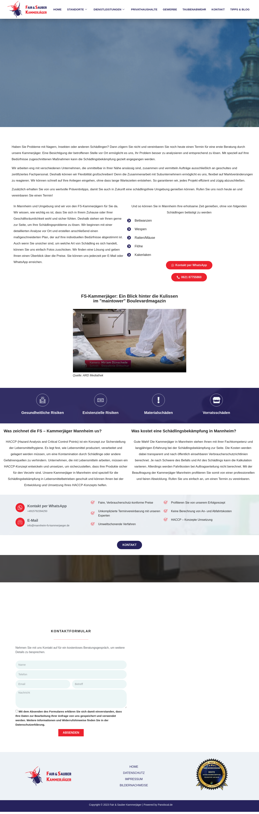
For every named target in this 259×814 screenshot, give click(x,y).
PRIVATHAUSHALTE (144, 9)
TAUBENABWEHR (194, 9)
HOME (57, 9)
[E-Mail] (20, 522)
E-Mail (32, 521)
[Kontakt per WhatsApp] (20, 508)
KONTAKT (218, 9)
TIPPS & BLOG (240, 9)
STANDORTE (77, 9)
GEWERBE (170, 9)
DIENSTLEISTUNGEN (109, 9)
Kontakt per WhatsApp (47, 506)
